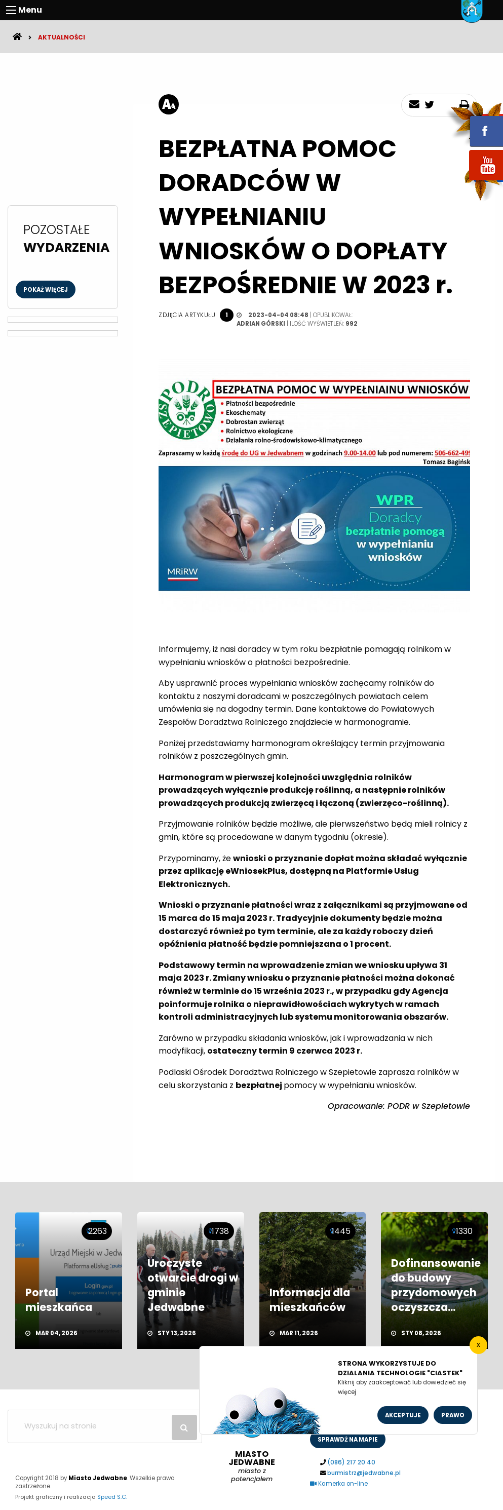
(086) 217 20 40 (351, 1462)
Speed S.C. (112, 1497)
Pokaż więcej (45, 290)
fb (474, 124)
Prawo (453, 1415)
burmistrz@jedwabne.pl (364, 1473)
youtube (474, 181)
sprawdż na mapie (348, 1440)
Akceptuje (403, 1415)
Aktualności (61, 37)
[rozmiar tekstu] (169, 104)
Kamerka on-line (339, 1484)
